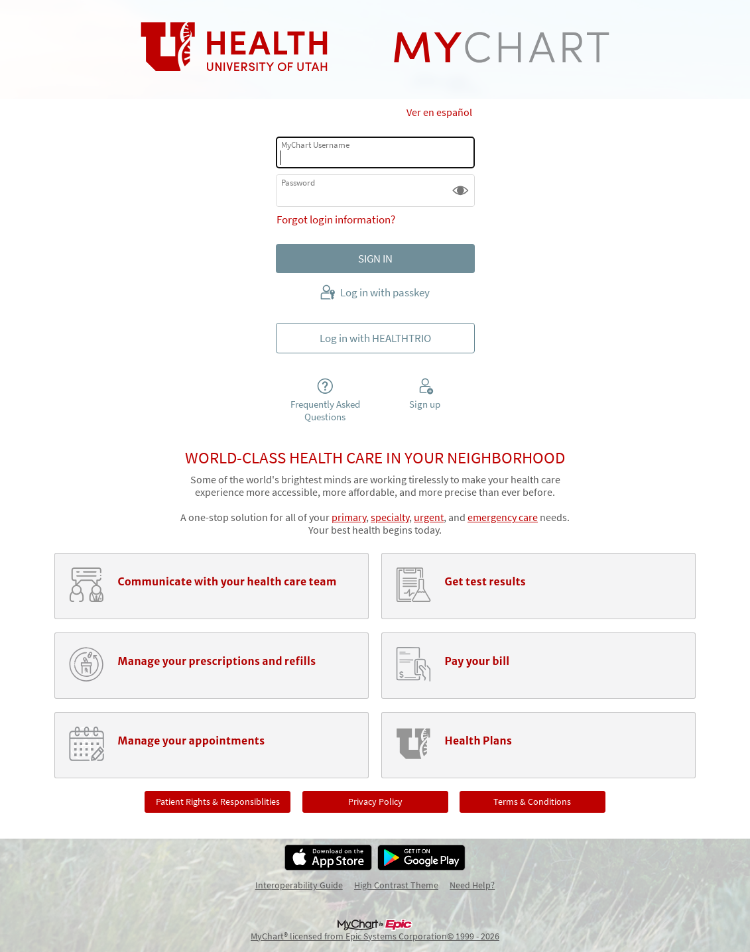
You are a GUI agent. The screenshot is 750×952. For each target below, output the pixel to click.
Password (298, 182)
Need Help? (472, 885)
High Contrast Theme (396, 885)
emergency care (503, 517)
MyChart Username (315, 144)
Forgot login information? (336, 219)
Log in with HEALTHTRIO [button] (375, 338)
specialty (390, 517)
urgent (429, 517)
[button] (460, 190)
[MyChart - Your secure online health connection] (375, 47)
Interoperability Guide (299, 885)
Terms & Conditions (532, 801)
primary (349, 517)
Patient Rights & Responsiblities (218, 801)
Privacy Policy (375, 801)
